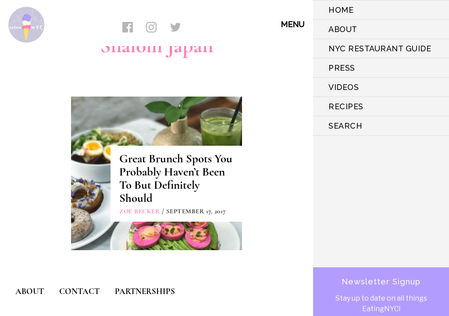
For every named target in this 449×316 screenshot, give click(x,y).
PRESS (341, 67)
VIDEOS (343, 87)
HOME (340, 9)
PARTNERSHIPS (145, 291)
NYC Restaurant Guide (379, 48)
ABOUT (342, 29)
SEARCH (345, 125)
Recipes (345, 106)
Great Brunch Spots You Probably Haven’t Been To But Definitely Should (175, 178)
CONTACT (79, 291)
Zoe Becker (139, 211)
